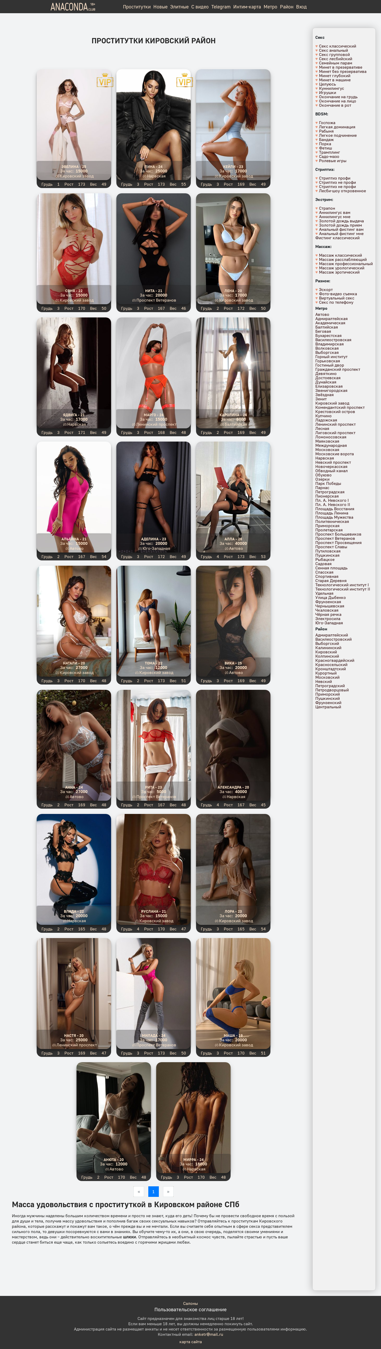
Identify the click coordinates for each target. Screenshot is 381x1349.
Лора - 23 (233, 911)
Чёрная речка (328, 614)
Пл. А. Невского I (332, 500)
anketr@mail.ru (208, 1334)
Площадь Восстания (334, 508)
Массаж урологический (341, 267)
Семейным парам (335, 62)
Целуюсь (327, 84)
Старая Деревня (331, 580)
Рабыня (326, 131)
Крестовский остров (335, 411)
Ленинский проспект (156, 424)
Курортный (326, 673)
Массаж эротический (339, 272)
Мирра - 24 (193, 1159)
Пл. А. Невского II (332, 504)
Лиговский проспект (335, 432)
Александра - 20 (233, 787)
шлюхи (129, 1236)
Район (286, 7)
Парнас (322, 487)
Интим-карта (247, 7)
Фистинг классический (337, 237)
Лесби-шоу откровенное (342, 190)
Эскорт (326, 289)
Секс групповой (334, 54)
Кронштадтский (330, 668)
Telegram (221, 7)
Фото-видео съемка (338, 293)
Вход (301, 7)
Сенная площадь (331, 567)
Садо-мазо (329, 156)
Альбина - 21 (74, 539)
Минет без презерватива (342, 71)
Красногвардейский (334, 660)
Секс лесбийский (335, 58)
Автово (77, 548)
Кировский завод (77, 176)
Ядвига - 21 (74, 415)
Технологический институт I (342, 584)
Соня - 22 (74, 290)
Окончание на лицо (337, 101)
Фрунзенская (328, 601)
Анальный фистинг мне (341, 233)
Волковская (327, 348)
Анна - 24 (74, 787)
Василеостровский (333, 639)
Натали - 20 (74, 663)
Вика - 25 (233, 663)
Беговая (323, 331)
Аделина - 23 (153, 539)
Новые (160, 7)
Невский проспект (333, 462)
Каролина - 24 (233, 415)
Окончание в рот (335, 105)
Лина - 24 (154, 166)
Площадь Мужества (334, 517)
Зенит (321, 398)
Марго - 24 (154, 415)
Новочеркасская (331, 466)
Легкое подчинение (338, 135)
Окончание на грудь (338, 96)
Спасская (324, 572)
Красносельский (331, 664)
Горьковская (327, 360)
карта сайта (190, 1341)
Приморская (327, 525)
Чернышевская (329, 605)
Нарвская (156, 176)
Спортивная (327, 576)
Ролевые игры (332, 160)
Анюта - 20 (114, 1159)
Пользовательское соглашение (190, 1309)
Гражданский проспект (337, 369)
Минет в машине (335, 79)
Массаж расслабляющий (343, 259)
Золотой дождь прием (340, 225)
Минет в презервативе (340, 67)
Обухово (323, 474)
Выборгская (327, 352)
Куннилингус (331, 88)
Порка (325, 143)
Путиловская (328, 551)
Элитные (179, 7)
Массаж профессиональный (346, 263)
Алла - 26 (233, 539)
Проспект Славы (331, 546)
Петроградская (330, 491)
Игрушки (327, 92)
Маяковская (327, 441)
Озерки (322, 479)
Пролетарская (329, 529)
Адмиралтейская (331, 318)
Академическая (330, 322)
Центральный (328, 706)
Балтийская (236, 424)
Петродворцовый (332, 689)
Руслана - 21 (153, 911)
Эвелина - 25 (73, 166)
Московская (327, 449)
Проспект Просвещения (338, 542)
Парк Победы (328, 483)
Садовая (323, 563)
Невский (323, 681)
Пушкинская (327, 555)
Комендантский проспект (340, 407)
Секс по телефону (336, 302)
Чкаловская (327, 610)
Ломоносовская (330, 436)
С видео (200, 7)
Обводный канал (331, 470)
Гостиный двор (329, 365)
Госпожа (327, 122)
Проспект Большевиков (338, 534)
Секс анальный (333, 50)
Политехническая (332, 521)
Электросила (327, 618)
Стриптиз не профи (337, 182)
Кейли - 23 (233, 166)
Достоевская (328, 377)
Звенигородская (331, 390)
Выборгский (327, 643)
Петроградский (330, 685)
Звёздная (324, 394)
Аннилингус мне (334, 216)
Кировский (326, 651)
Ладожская (326, 420)
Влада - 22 (74, 911)
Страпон (327, 208)
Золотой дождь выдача (341, 220)
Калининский (328, 647)
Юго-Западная (156, 548)
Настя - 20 (74, 1035)
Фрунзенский (328, 702)
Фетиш (325, 148)
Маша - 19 (233, 1035)
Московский (327, 677)
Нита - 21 (153, 290)
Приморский (327, 694)
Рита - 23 (153, 787)
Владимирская (329, 343)
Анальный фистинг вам (341, 229)
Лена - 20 (233, 290)
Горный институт (331, 356)
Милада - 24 (153, 1035)
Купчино (323, 415)
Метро (270, 7)
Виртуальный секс (336, 298)
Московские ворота (334, 453)
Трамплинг (329, 152)
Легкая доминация (337, 126)
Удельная (324, 593)
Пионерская (327, 496)
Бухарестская (328, 335)
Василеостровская (333, 339)
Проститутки (137, 7)
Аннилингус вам (334, 212)
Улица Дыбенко (330, 597)
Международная (331, 445)
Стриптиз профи (334, 178)
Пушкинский (327, 698)
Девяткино (326, 373)
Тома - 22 (154, 663)
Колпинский (327, 656)
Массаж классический (340, 255)
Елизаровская (329, 386)
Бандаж (326, 139)
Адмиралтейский (331, 635)
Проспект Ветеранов (156, 300)
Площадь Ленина (331, 513)
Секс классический (337, 46)
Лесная (322, 428)
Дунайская (325, 382)
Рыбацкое (325, 559)
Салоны (190, 1303)
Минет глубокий (334, 75)
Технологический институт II (342, 589)
